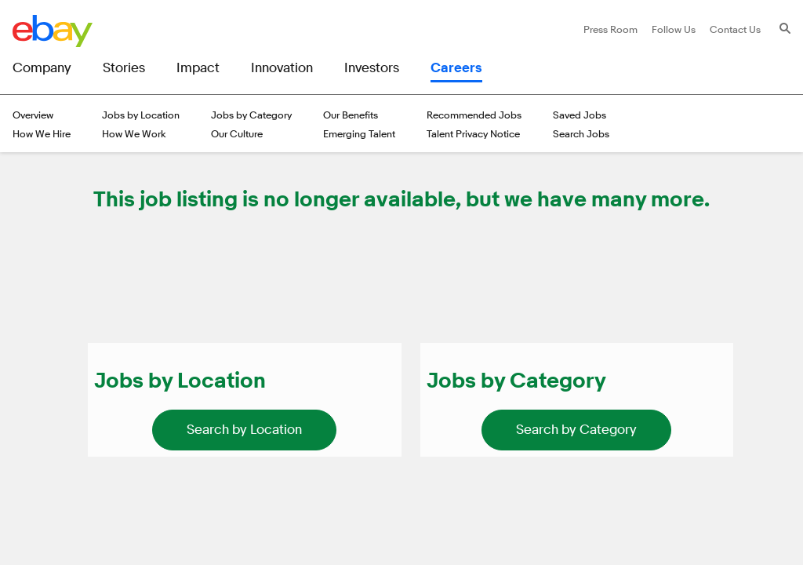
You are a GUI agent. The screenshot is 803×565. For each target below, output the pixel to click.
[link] (244, 430)
